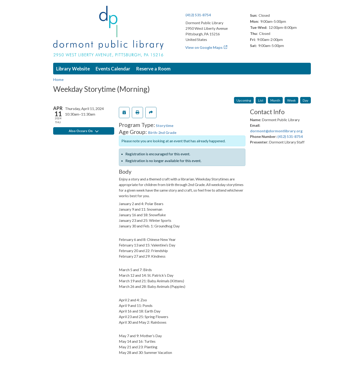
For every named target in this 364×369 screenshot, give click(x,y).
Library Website (73, 68)
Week (291, 100)
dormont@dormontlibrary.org (276, 131)
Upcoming (244, 100)
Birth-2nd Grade (162, 132)
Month (275, 100)
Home (58, 79)
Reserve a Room (153, 68)
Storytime (164, 125)
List (260, 100)
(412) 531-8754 (198, 15)
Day (305, 100)
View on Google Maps (204, 47)
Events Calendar (113, 68)
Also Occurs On (83, 131)
